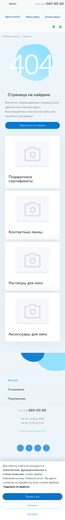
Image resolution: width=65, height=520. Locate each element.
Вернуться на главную (32, 125)
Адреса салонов (12, 17)
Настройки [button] (32, 514)
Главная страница (11, 36)
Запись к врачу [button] (32, 17)
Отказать (32, 505)
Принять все (32, 496)
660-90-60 (49, 4)
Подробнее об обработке (16, 487)
